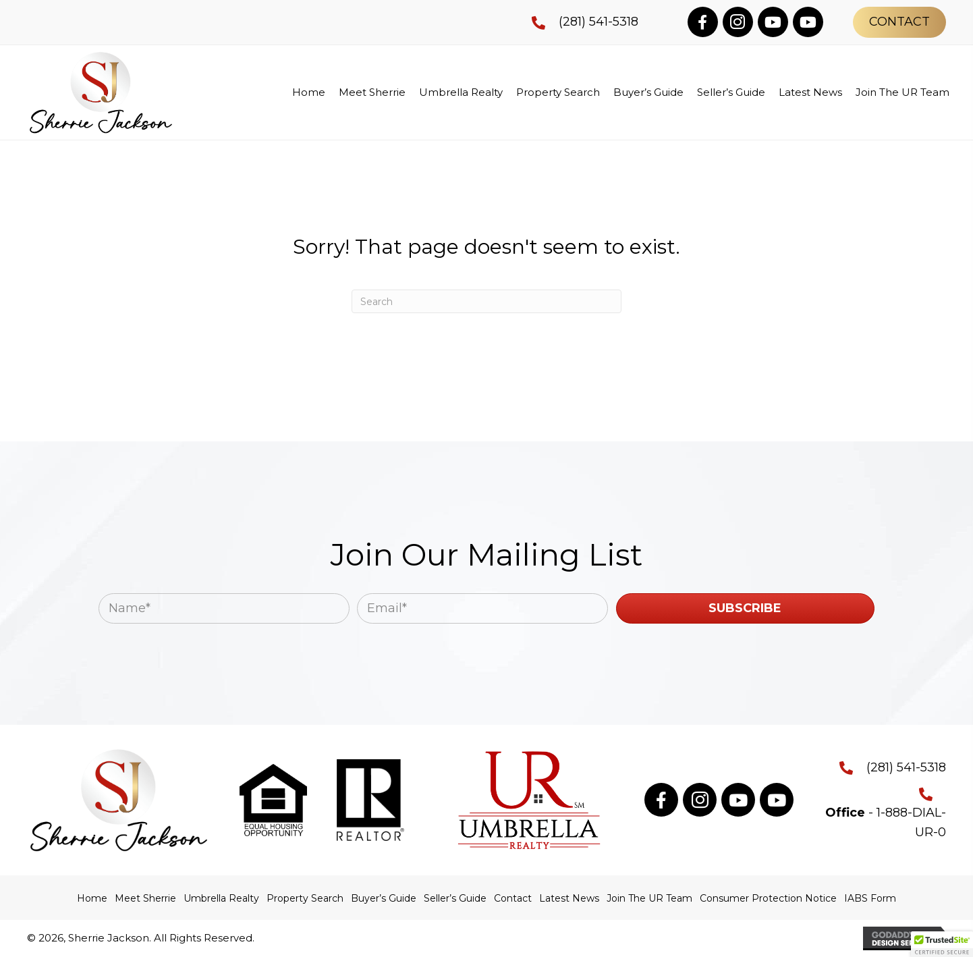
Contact (513, 898)
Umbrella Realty (221, 898)
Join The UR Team (649, 898)
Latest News (569, 898)
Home (92, 898)
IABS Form (870, 898)
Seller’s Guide (455, 898)
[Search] (486, 301)
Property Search (305, 898)
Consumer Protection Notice (768, 898)
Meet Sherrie (145, 898)
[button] (703, 22)
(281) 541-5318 (598, 21)
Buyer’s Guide (383, 898)
